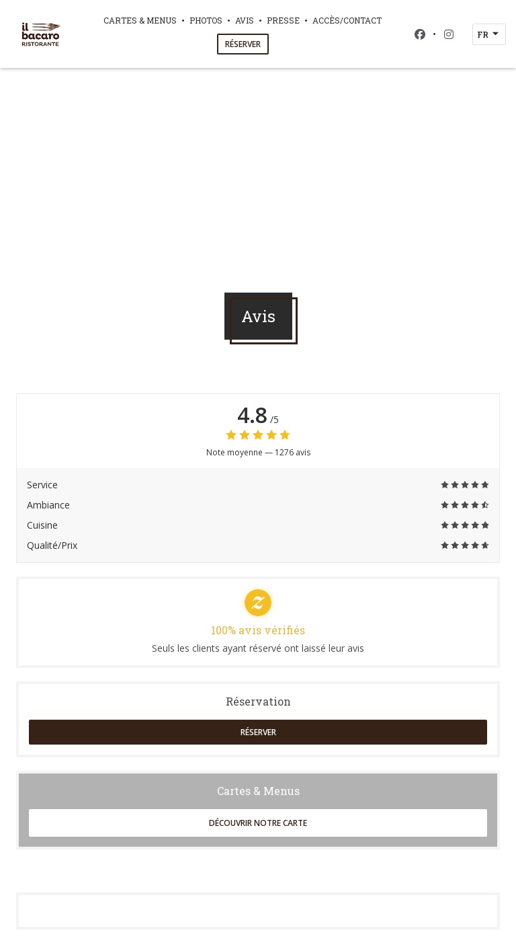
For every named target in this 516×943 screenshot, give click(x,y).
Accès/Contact (347, 20)
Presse (283, 20)
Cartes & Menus (140, 20)
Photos (205, 20)
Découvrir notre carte (258, 823)
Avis (244, 20)
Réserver (243, 44)
